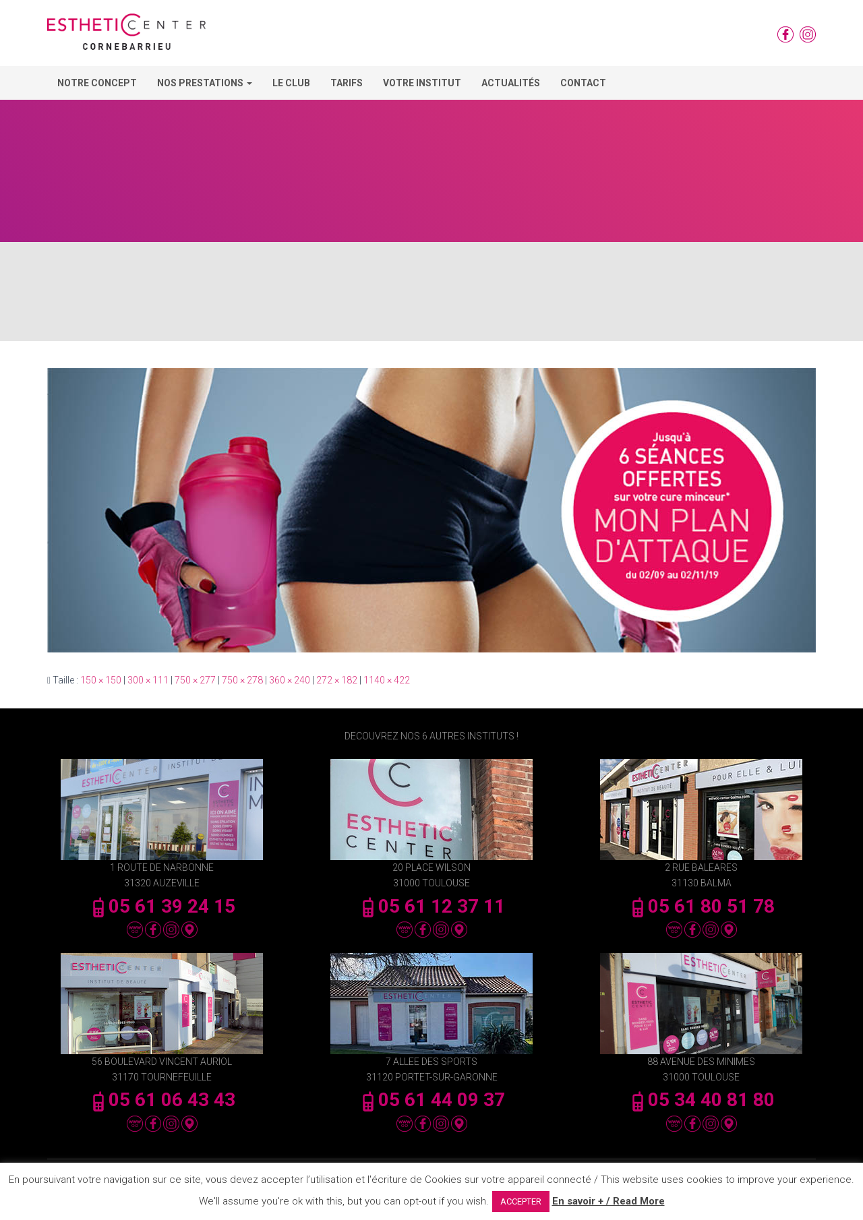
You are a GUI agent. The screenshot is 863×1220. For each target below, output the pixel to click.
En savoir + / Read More (608, 1201)
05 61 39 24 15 (161, 906)
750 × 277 (195, 680)
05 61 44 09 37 (431, 1100)
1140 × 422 (386, 680)
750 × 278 (242, 680)
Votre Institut (422, 83)
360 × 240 (289, 680)
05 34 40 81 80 (701, 1100)
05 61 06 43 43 (161, 1100)
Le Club (291, 83)
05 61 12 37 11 (431, 906)
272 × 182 (336, 680)
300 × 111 (148, 680)
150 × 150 (100, 680)
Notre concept (97, 83)
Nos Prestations (204, 83)
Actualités (510, 83)
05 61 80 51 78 (701, 906)
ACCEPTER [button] (520, 1201)
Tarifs (346, 83)
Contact (583, 83)
